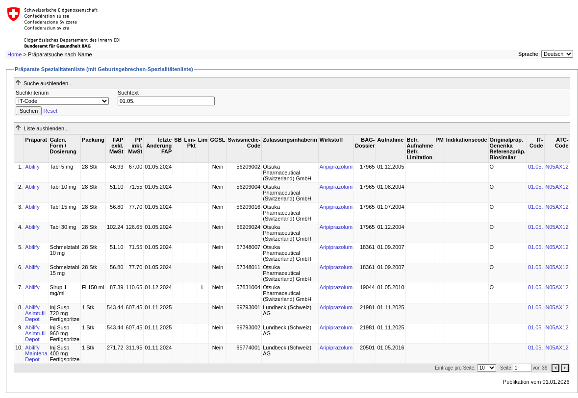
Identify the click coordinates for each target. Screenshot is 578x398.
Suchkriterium (32, 93)
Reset (50, 111)
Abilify (32, 167)
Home (14, 54)
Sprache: (529, 54)
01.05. (535, 167)
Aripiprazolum (336, 167)
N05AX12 (557, 167)
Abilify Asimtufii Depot (35, 313)
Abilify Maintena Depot (36, 353)
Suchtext (128, 93)
